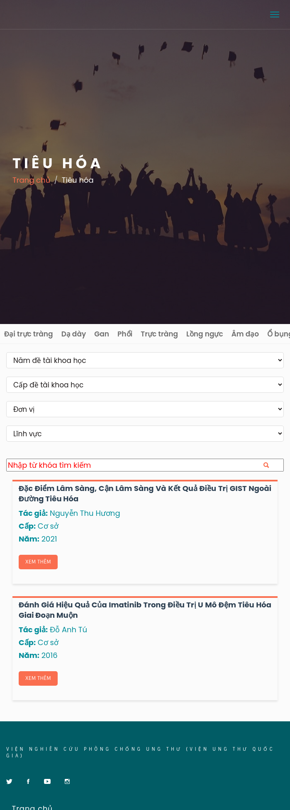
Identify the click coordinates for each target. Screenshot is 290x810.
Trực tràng (159, 334)
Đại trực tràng (28, 334)
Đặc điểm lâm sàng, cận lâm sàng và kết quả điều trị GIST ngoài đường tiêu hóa (145, 493)
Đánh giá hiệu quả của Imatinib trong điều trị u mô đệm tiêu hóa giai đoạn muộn (145, 610)
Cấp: (27, 526)
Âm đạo (245, 334)
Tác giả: (33, 513)
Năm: (29, 539)
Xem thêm (38, 562)
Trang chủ (31, 180)
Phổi (124, 334)
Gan (101, 334)
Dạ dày (73, 334)
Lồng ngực (204, 334)
